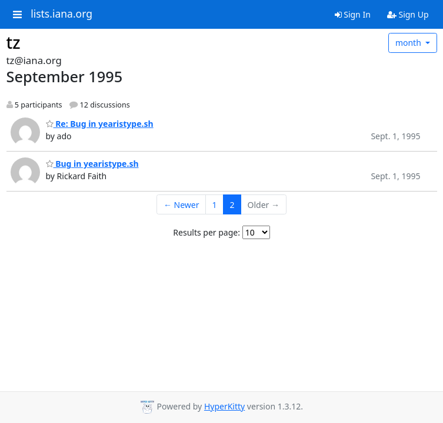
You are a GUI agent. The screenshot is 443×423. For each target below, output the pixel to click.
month (409, 42)
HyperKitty (224, 406)
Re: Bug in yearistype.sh (100, 123)
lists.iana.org (61, 14)
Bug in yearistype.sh (92, 163)
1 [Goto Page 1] (214, 204)
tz (13, 42)
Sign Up (408, 14)
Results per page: (206, 232)
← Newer (181, 204)
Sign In (353, 14)
